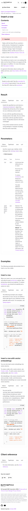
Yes (4, 477)
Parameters (5, 25)
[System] (25, 3)
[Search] (18, 2)
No (10, 477)
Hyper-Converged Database (8, 11)
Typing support (7, 302)
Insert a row (5, 30)
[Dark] (23, 3)
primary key (14, 280)
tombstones (18, 177)
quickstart (19, 85)
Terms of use (4, 490)
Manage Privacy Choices (14, 490)
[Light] (22, 3)
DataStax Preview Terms (16, 52)
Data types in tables (8, 66)
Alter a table (14, 373)
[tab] (4, 100)
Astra (16, 7)
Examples (4, 27)
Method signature (8, 154)
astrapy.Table (15, 151)
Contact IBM (13, 509)
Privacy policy (22, 489)
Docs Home (6, 7)
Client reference (6, 34)
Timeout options (19, 250)
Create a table (4, 371)
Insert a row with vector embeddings (11, 32)
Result (3, 23)
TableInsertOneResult (9, 107)
